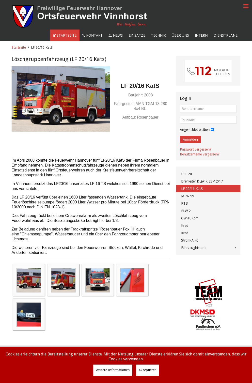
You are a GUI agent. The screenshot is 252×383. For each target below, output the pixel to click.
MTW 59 (187, 196)
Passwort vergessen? (195, 149)
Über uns (180, 35)
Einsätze (137, 35)
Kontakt (92, 35)
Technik (158, 35)
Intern (201, 35)
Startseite (65, 35)
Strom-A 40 (190, 240)
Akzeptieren (148, 370)
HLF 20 (186, 174)
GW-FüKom (189, 218)
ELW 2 (186, 211)
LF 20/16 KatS (192, 189)
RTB (184, 203)
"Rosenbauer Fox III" (117, 229)
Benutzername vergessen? (200, 154)
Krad (184, 226)
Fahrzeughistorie (193, 248)
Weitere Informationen (113, 370)
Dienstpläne (225, 35)
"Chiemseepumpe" (36, 234)
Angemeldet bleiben (195, 130)
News (116, 35)
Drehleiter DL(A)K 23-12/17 (202, 181)
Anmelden (190, 139)
